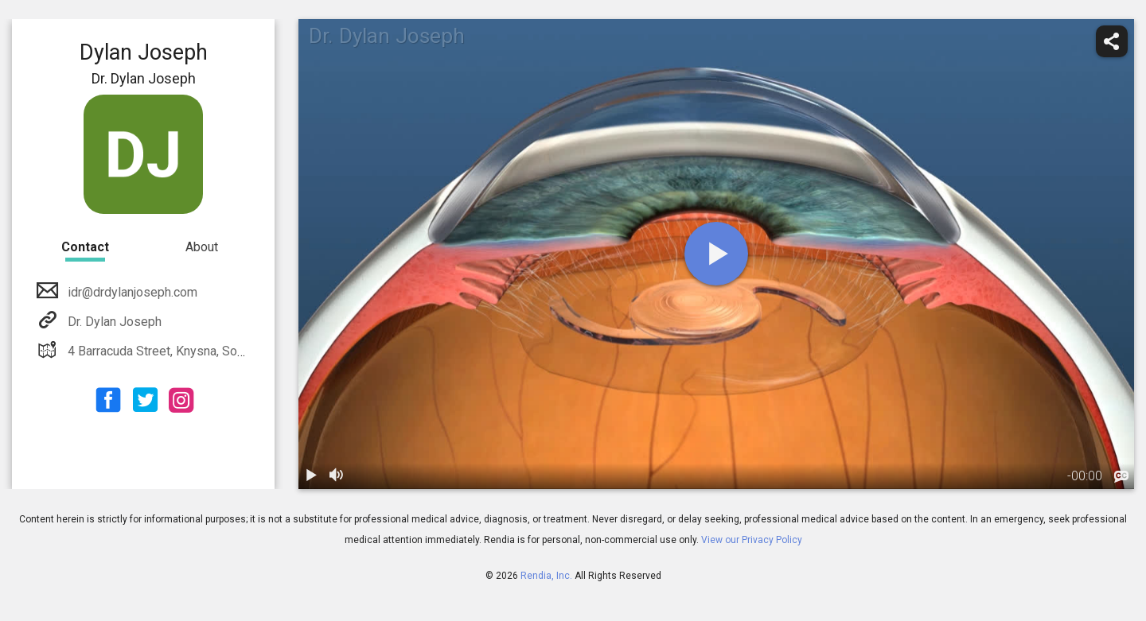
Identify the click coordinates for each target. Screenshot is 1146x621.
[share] (1112, 41)
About (201, 246)
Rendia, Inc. (546, 575)
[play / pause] (311, 476)
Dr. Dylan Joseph (113, 321)
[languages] (1121, 477)
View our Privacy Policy (751, 539)
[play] (716, 253)
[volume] (336, 476)
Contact (85, 246)
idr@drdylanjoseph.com (130, 292)
